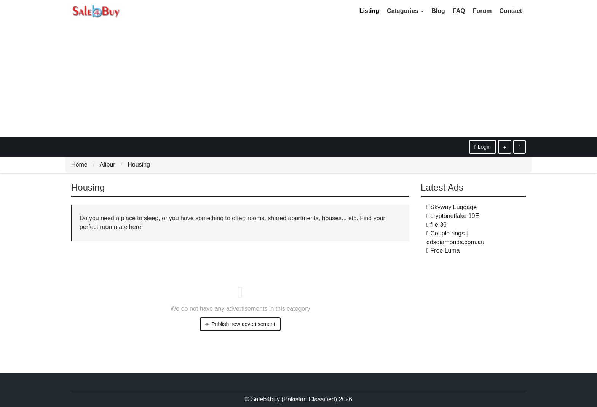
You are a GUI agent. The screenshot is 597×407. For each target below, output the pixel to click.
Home (79, 164)
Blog (438, 11)
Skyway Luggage (453, 207)
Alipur (107, 164)
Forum (482, 11)
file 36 (438, 224)
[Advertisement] (298, 80)
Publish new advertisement (240, 324)
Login (482, 147)
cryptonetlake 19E (454, 216)
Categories (405, 11)
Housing (139, 164)
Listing (369, 11)
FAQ (459, 11)
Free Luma (445, 250)
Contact (510, 11)
